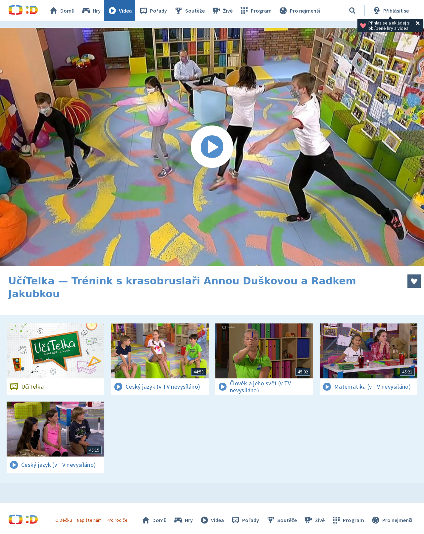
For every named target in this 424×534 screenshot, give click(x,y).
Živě (222, 11)
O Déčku (63, 520)
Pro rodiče (117, 520)
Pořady (152, 11)
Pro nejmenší (299, 11)
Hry (91, 11)
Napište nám (89, 520)
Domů (62, 11)
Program (255, 11)
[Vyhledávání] (352, 10)
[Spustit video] (212, 147)
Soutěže (189, 11)
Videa (119, 11)
